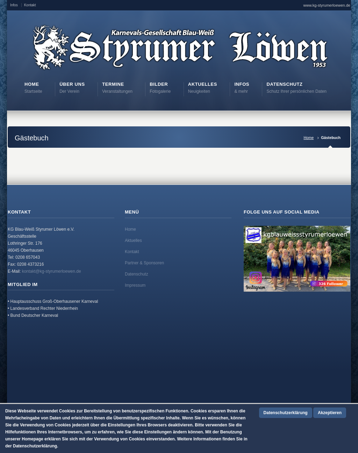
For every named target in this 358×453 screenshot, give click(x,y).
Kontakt (30, 5)
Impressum (135, 285)
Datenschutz (136, 274)
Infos (14, 5)
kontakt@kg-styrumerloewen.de (51, 271)
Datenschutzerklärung (286, 412)
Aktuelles (133, 240)
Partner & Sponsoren (144, 262)
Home (308, 137)
